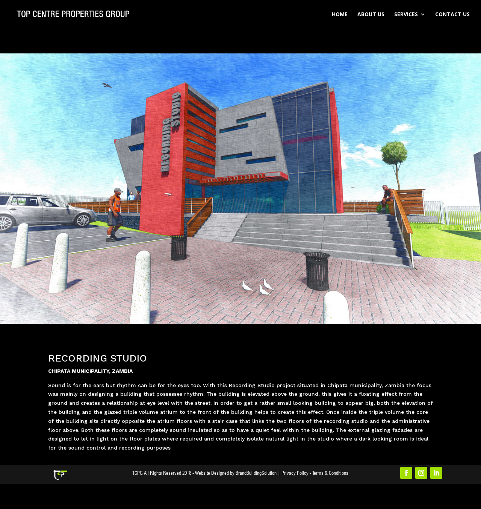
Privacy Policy (295, 473)
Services (406, 15)
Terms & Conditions (330, 473)
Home (340, 15)
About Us (370, 15)
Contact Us (452, 15)
